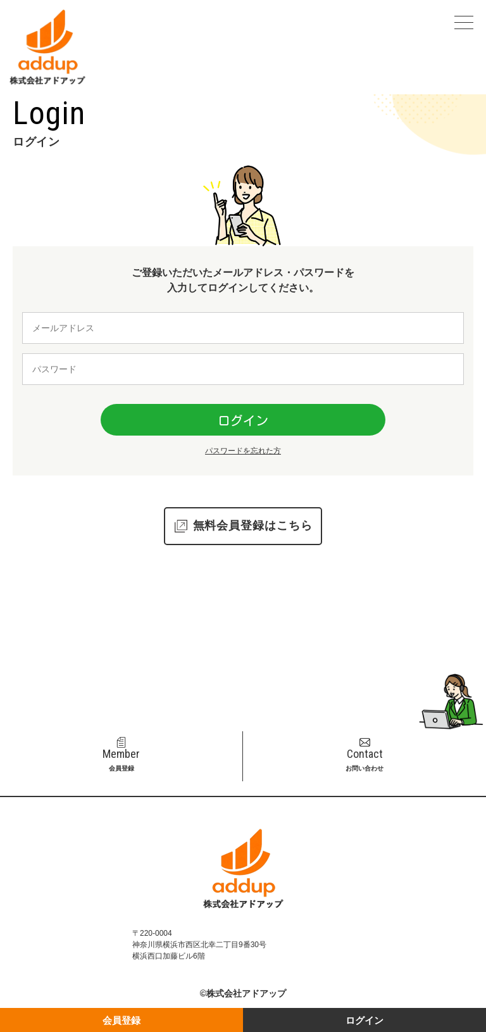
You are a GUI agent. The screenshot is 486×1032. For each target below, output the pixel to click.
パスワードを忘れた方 (243, 450)
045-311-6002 (251, 697)
